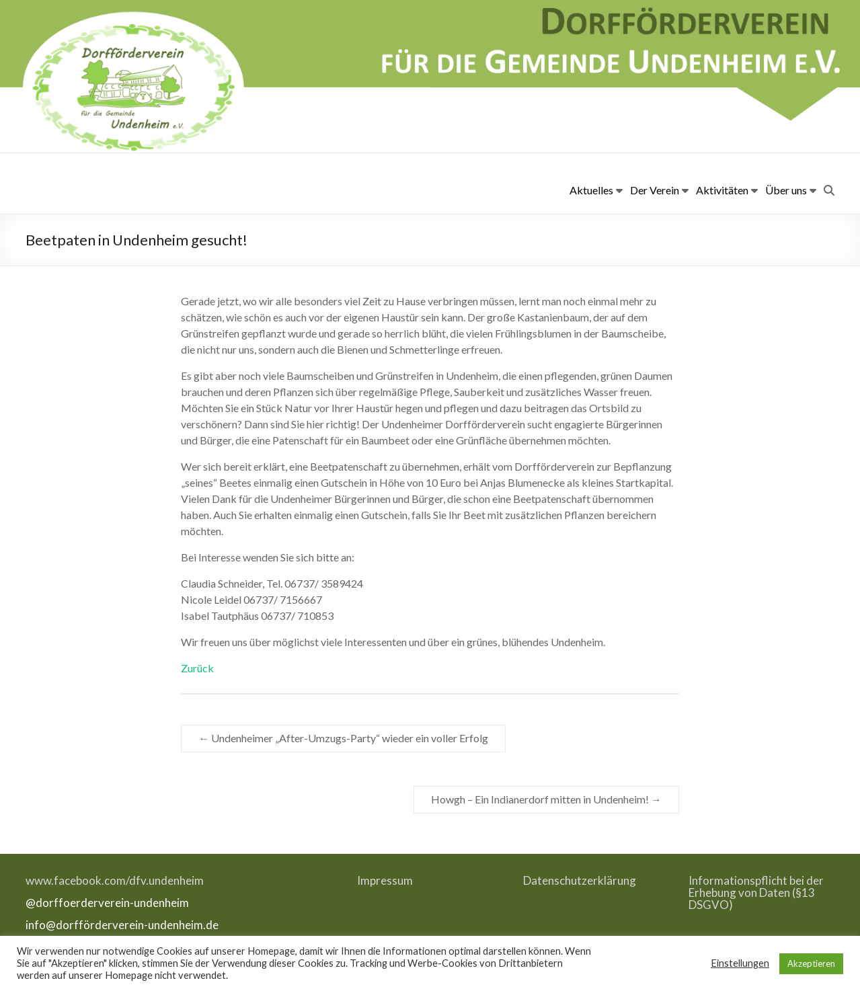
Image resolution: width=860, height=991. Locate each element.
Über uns (786, 190)
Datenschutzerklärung (579, 880)
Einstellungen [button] (740, 963)
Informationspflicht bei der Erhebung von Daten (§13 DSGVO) (756, 892)
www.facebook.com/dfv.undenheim (115, 880)
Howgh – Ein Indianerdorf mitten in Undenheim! (546, 799)
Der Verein (654, 190)
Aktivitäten (722, 190)
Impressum (385, 880)
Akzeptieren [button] (811, 963)
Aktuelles (591, 190)
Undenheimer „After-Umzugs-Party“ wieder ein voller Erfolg (343, 737)
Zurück (197, 668)
